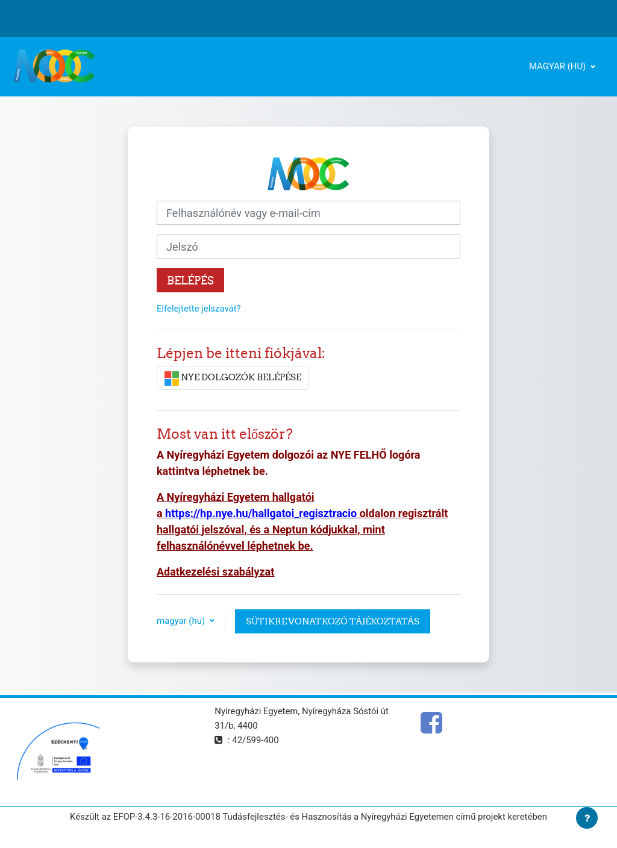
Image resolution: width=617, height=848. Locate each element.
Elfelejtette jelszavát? (199, 308)
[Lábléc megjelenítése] (587, 818)
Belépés (190, 280)
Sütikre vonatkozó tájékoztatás (332, 621)
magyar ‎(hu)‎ (558, 66)
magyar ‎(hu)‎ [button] (182, 620)
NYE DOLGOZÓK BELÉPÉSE (232, 378)
